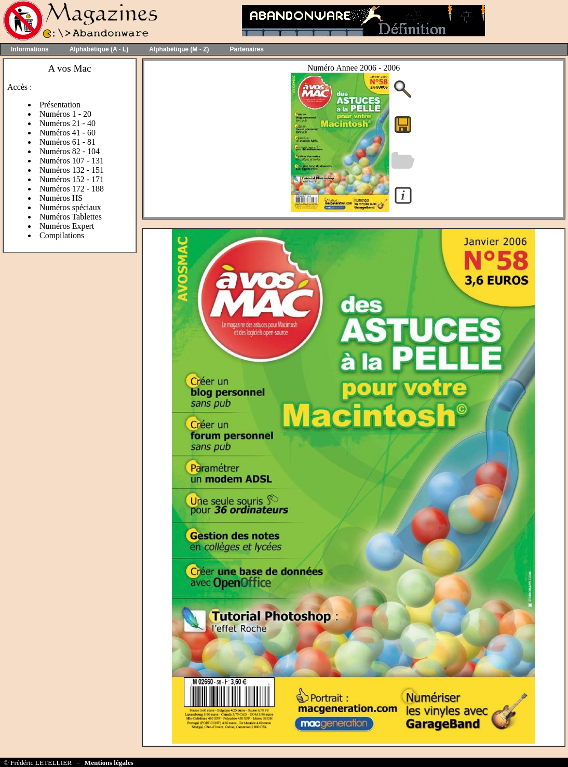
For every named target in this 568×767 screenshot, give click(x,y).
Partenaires (247, 49)
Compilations (61, 235)
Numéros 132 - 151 (71, 170)
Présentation (59, 104)
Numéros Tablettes (70, 216)
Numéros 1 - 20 (65, 113)
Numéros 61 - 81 (67, 142)
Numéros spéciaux (70, 207)
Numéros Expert (66, 226)
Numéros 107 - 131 (71, 160)
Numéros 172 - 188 (71, 188)
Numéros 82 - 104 (69, 151)
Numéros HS (61, 198)
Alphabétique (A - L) (99, 49)
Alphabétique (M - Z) (179, 49)
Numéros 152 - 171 (71, 179)
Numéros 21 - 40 (67, 123)
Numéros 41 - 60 (67, 132)
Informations (30, 49)
